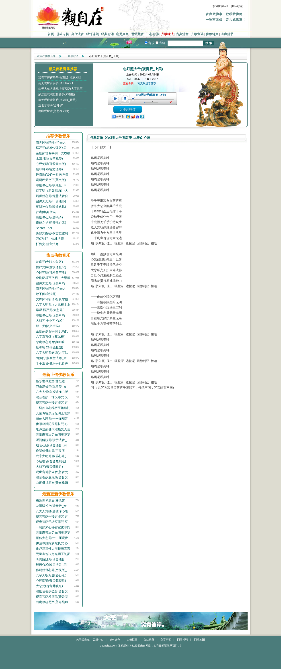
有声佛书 (227, 34)
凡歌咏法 (167, 34)
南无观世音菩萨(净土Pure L (56, 83)
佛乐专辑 (62, 34)
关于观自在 (83, 639)
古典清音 (182, 34)
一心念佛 (152, 34)
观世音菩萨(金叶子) (51, 105)
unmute (171, 102)
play (115, 99)
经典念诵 (107, 34)
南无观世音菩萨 (146, 83)
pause (125, 99)
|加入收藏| (237, 6)
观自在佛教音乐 (46, 56)
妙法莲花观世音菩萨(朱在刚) (56, 94)
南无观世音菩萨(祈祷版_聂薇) (57, 100)
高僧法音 (77, 34)
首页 (51, 34)
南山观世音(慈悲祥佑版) (53, 111)
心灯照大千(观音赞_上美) (151, 94)
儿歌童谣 (197, 34)
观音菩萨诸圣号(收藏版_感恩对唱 (60, 77)
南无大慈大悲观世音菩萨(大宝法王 (60, 88)
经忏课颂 (92, 34)
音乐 (151, 43)
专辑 (162, 43)
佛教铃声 (212, 34)
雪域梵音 (137, 34)
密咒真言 (122, 34)
